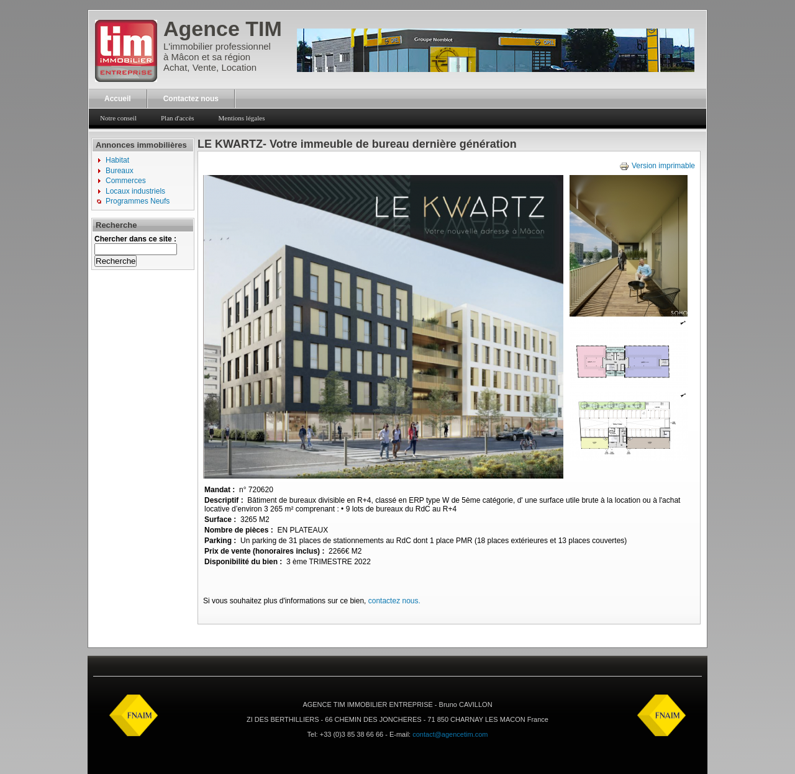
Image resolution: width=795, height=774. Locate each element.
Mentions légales (242, 118)
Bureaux (120, 170)
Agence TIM (222, 28)
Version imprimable (657, 165)
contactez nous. (394, 600)
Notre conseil (118, 118)
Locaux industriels (135, 191)
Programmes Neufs (138, 201)
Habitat (117, 160)
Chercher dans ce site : (135, 239)
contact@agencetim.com (450, 734)
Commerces (126, 180)
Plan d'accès (177, 118)
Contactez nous (191, 98)
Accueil (117, 98)
